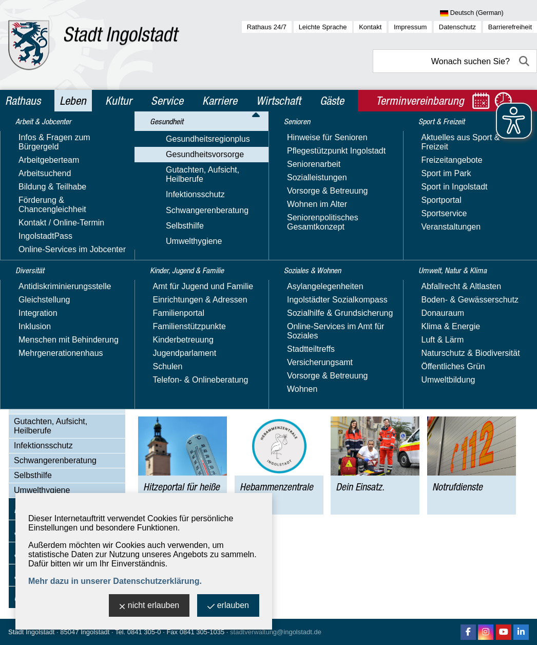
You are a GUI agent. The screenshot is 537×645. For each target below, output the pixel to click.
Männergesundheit (58, 267)
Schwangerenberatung (55, 460)
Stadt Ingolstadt (31, 632)
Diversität (33, 159)
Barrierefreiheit (510, 27)
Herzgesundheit (53, 282)
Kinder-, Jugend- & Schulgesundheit (58, 234)
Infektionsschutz (43, 445)
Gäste (332, 100)
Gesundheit (37, 181)
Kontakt (370, 27)
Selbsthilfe (33, 475)
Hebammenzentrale (60, 377)
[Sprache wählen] (488, 13)
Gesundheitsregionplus (56, 200)
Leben (73, 100)
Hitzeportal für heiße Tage (71, 363)
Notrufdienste (48, 406)
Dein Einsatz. (48, 392)
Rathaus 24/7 (266, 27)
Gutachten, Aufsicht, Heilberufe (50, 426)
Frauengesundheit (57, 253)
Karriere (219, 100)
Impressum (410, 27)
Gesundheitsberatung (63, 325)
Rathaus (23, 100)
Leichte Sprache (323, 27)
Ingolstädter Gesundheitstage (55, 344)
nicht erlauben (149, 606)
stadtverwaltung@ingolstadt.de (275, 632)
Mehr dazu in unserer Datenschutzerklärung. (115, 581)
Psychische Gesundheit (67, 296)
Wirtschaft (278, 100)
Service (167, 100)
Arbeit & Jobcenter (52, 137)
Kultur (118, 100)
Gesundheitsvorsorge (53, 215)
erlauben (228, 606)
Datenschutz (457, 27)
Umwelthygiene (42, 490)
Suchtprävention (54, 311)
